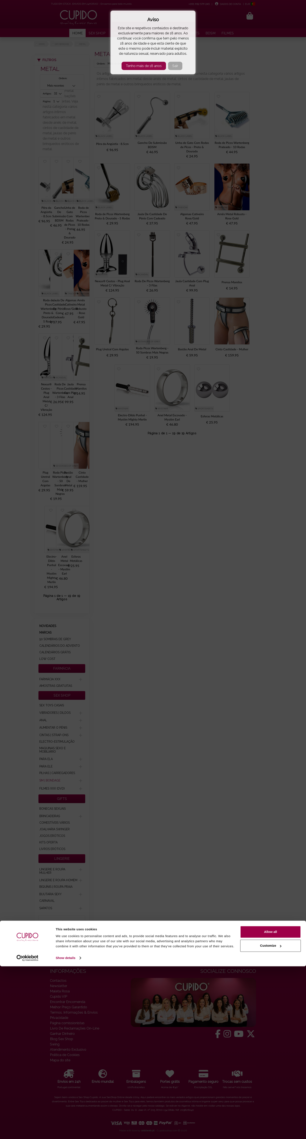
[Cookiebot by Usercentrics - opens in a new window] (27, 1131)
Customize (270, 1118)
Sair (175, 66)
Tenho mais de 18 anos (144, 66)
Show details (65, 1130)
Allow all (270, 1104)
